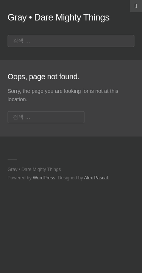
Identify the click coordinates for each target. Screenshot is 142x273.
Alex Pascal (96, 177)
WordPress (44, 177)
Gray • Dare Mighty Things (58, 17)
